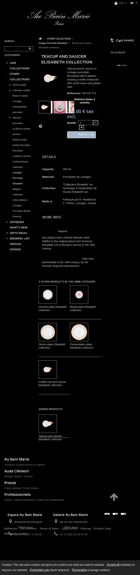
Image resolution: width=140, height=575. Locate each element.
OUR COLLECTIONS (20, 69)
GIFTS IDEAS (18, 237)
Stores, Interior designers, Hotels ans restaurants (34, 499)
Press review (30, 488)
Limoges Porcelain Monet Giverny (21, 215)
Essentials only (40, 570)
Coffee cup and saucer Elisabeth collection (52, 383)
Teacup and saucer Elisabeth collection (50, 437)
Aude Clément (16, 471)
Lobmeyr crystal (21, 94)
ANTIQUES (17, 226)
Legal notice (70, 547)
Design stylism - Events (18, 476)
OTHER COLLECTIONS (20, 80)
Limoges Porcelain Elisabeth (18, 182)
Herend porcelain (18, 125)
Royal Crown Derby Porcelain (21, 146)
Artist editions (20, 204)
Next (40, 126)
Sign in (120, 3)
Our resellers (28, 547)
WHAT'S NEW (19, 231)
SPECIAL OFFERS (16, 251)
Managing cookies (16, 552)
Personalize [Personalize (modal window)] (79, 570)
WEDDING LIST (20, 242)
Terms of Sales (49, 547)
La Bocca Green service (21, 135)
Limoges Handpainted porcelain (20, 111)
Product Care (102, 547)
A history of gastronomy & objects (24, 464)
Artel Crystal (19, 89)
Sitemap (85, 547)
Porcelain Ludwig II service (22, 157)
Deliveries (10, 547)
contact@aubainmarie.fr (116, 523)
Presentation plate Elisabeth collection (81, 346)
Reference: (74, 93)
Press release (12, 488)
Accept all (113, 564)
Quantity (71, 123)
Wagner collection (18, 196)
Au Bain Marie (16, 459)
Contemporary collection (20, 168)
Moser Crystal (20, 100)
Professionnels (17, 494)
